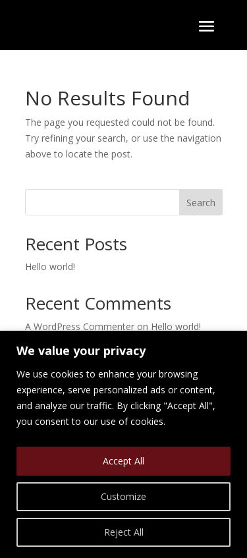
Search (200, 202)
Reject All (124, 532)
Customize (123, 496)
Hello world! (50, 266)
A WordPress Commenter (79, 326)
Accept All (123, 461)
